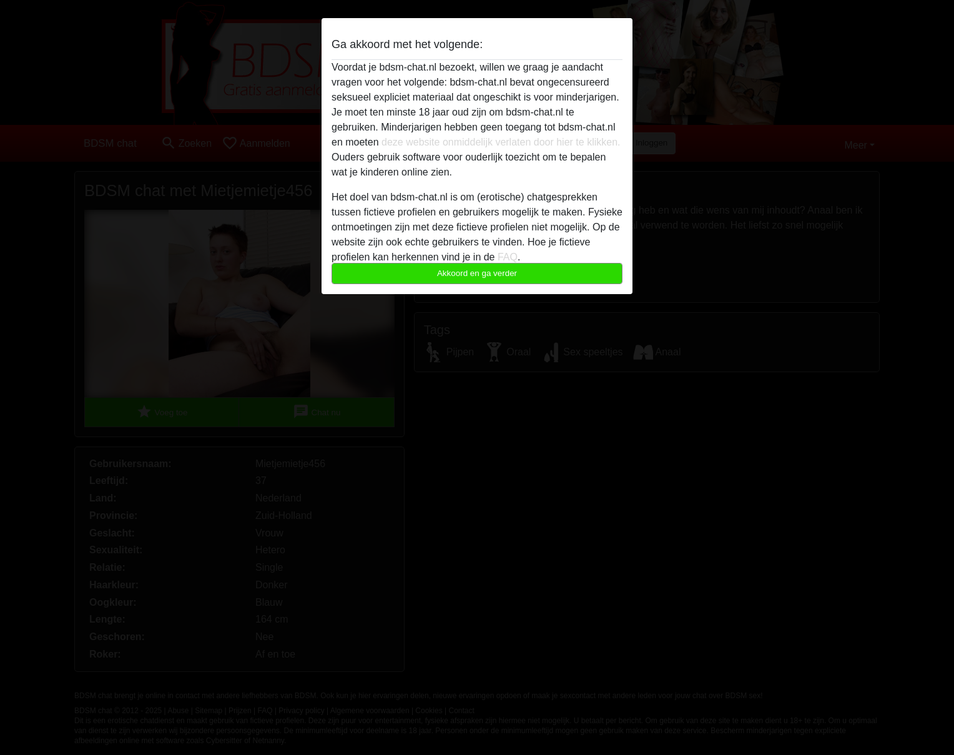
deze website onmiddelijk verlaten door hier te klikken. (500, 142)
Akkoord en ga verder (477, 273)
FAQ (508, 257)
